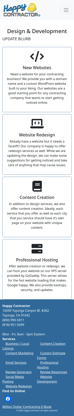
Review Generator (19, 372)
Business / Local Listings (15, 346)
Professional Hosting (47, 364)
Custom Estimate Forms (51, 355)
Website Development (47, 379)
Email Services (16, 362)
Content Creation (53, 343)
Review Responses (53, 372)
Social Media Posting (13, 379)
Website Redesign (19, 386)
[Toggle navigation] (66, 10)
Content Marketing (20, 353)
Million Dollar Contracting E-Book (27, 407)
